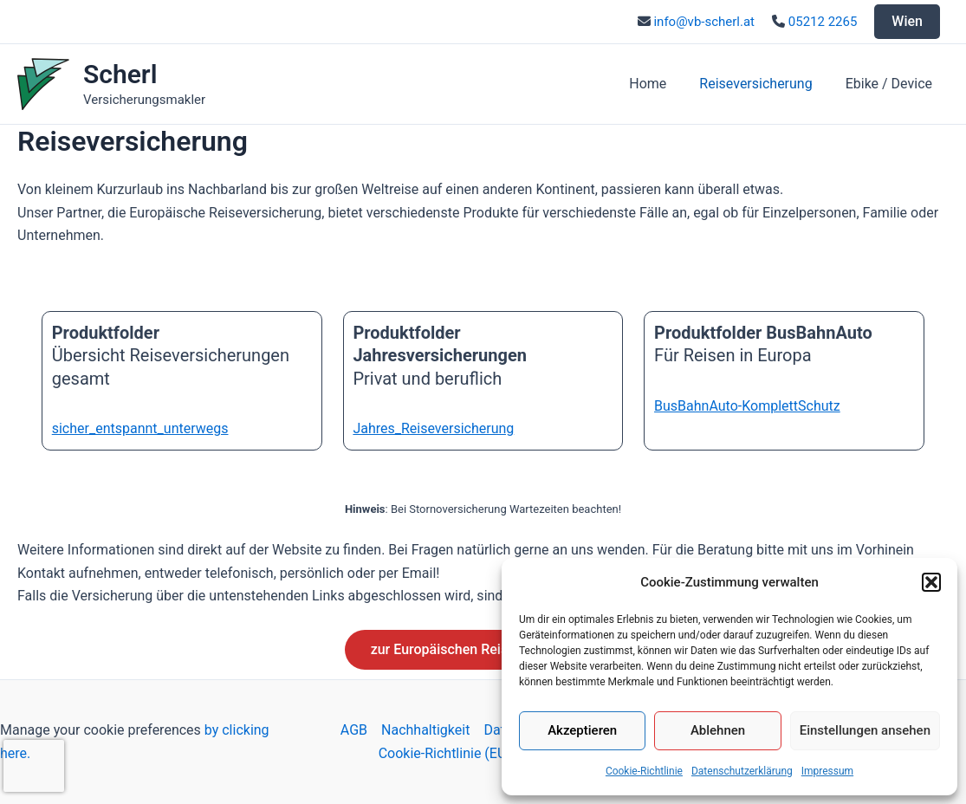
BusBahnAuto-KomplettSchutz (747, 406)
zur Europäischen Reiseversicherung (483, 649)
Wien (907, 21)
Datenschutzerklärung (742, 771)
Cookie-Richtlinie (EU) (445, 753)
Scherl (120, 74)
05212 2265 (823, 21)
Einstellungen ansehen (865, 730)
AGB (353, 730)
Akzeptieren (582, 730)
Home (660, 83)
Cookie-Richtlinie (644, 771)
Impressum (827, 771)
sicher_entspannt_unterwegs (140, 428)
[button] (931, 582)
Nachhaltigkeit (425, 730)
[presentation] (33, 766)
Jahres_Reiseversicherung (433, 428)
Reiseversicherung (763, 83)
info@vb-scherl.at (704, 21)
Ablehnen (717, 730)
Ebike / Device (891, 83)
